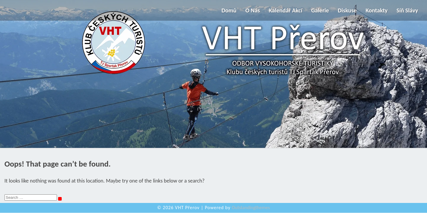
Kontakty (377, 10)
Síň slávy (407, 10)
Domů (229, 10)
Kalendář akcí (285, 10)
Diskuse (347, 10)
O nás (252, 10)
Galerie (320, 10)
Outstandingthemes (251, 207)
